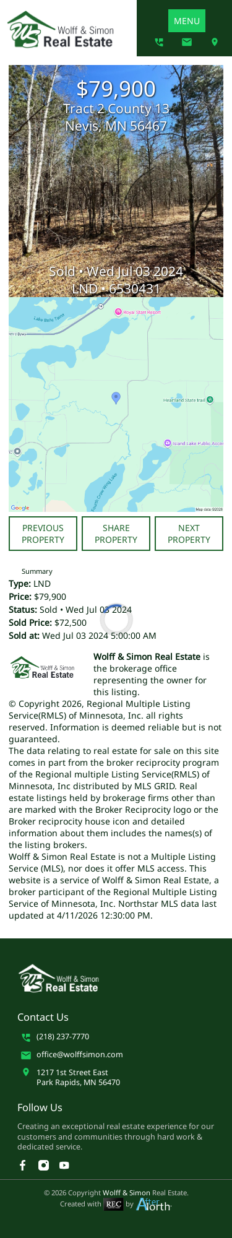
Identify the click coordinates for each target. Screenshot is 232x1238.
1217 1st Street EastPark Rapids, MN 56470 (78, 1078)
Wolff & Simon (126, 1192)
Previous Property (43, 533)
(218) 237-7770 (63, 1037)
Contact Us (43, 1017)
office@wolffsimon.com (80, 1055)
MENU (187, 21)
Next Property (189, 533)
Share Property (116, 533)
